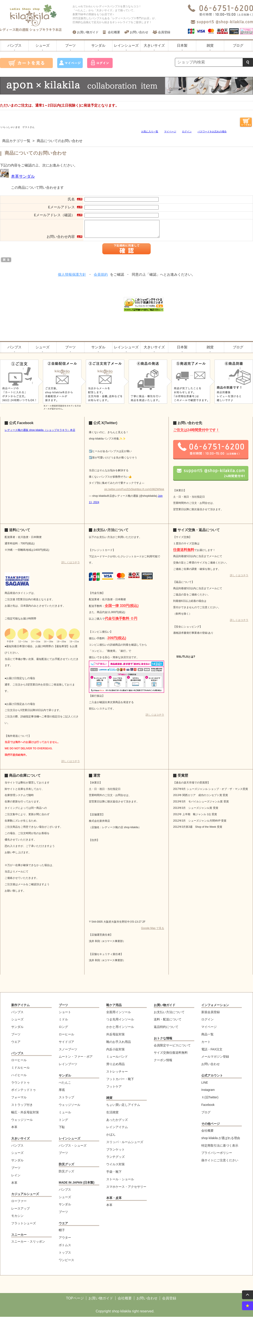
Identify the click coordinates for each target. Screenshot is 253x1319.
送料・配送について (168, 1021)
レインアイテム (117, 1129)
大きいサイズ (154, 45)
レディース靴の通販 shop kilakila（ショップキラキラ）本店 (40, 432)
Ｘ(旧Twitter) (209, 1099)
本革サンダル (23, 176)
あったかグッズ (117, 1122)
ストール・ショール (120, 1181)
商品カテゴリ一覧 (16, 141)
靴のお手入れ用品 (118, 1044)
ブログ (238, 45)
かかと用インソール (120, 1029)
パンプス (14, 45)
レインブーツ (68, 1066)
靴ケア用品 (114, 1007)
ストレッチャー (117, 1073)
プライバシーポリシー (216, 1155)
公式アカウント (212, 1077)
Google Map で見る (152, 930)
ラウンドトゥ (20, 1084)
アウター (65, 1239)
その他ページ (210, 1126)
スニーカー (19, 1237)
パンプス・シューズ (72, 1147)
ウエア (15, 1044)
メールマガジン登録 (215, 1058)
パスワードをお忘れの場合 (212, 131)
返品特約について (166, 1029)
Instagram (208, 1092)
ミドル (63, 1021)
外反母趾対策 (115, 1036)
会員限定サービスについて (172, 1047)
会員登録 (164, 32)
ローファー (19, 1203)
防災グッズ (66, 1166)
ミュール (65, 1114)
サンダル (98, 45)
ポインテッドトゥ (23, 1092)
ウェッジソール (22, 1122)
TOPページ (75, 1300)
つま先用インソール (120, 1021)
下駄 (62, 1129)
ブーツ (70, 45)
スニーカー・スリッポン (28, 1243)
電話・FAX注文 (211, 1051)
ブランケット (115, 1151)
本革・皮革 (114, 1200)
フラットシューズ (23, 1225)
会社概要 (114, 32)
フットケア (114, 1088)
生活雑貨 (112, 1114)
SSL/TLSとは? (185, 658)
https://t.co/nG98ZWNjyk (150, 491)
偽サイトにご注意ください (219, 1162)
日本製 (182, 45)
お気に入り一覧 (149, 131)
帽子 (62, 1232)
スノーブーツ (68, 1051)
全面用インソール (118, 1014)
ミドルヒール (20, 1069)
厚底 (62, 1092)
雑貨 (210, 45)
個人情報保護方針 (72, 277)
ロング (63, 1029)
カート (206, 1044)
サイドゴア (66, 1044)
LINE (204, 1084)
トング (63, 1122)
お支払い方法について (169, 1014)
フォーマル (19, 1099)
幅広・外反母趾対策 (25, 1114)
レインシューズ (126, 45)
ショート (65, 1014)
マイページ (170, 131)
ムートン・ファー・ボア (76, 1058)
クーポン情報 (163, 1062)
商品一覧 (207, 1036)
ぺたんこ (65, 1084)
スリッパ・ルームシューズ (124, 1144)
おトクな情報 (163, 1040)
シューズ (42, 45)
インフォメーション (215, 1007)
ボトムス (65, 1247)
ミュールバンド (117, 1058)
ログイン (187, 131)
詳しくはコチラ (70, 564)
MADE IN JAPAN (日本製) (76, 1184)
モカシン (17, 1218)
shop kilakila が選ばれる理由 (220, 1140)
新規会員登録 (210, 1014)
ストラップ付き (22, 1107)
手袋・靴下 (114, 1174)
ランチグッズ (115, 1159)
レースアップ (20, 1210)
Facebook (207, 1107)
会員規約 (101, 277)
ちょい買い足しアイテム (123, 1107)
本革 (14, 1129)
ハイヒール (19, 1077)
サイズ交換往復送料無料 (171, 1055)
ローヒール (19, 1062)
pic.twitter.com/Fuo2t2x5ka (120, 491)
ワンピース (66, 1262)
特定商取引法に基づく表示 (219, 1147)
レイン (15, 1177)
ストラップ (66, 1099)
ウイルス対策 (115, 1166)
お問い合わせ (139, 32)
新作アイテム (20, 1007)
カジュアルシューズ (25, 1196)
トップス (65, 1254)
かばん (111, 1136)
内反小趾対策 (115, 1051)
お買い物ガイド (88, 32)
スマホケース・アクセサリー (126, 1189)
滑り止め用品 (115, 1066)
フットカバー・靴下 (120, 1081)
